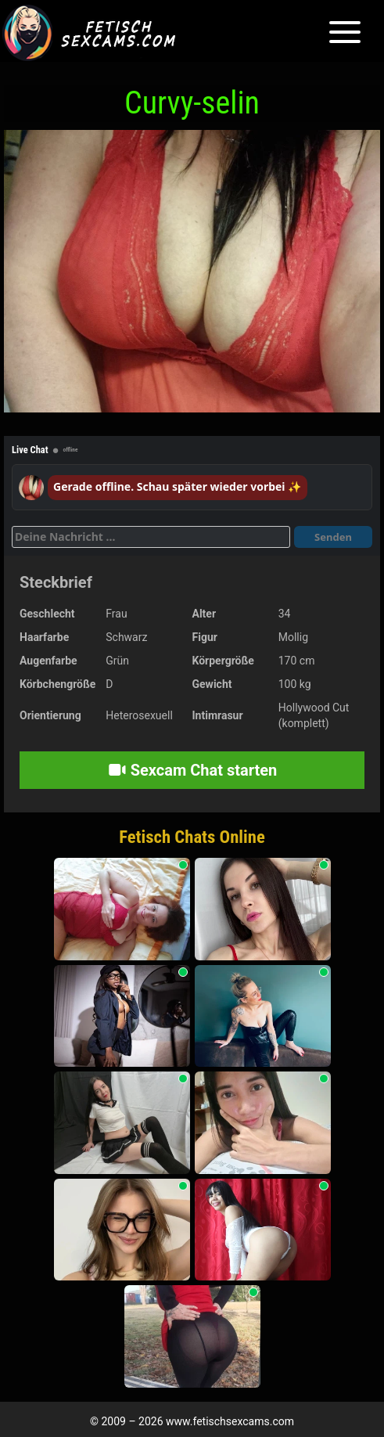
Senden (333, 537)
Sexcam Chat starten (192, 770)
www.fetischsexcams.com (230, 1421)
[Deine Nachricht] (151, 537)
